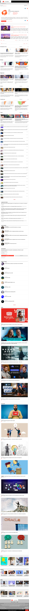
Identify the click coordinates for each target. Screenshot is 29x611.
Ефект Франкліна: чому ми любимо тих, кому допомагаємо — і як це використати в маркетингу (4, 596)
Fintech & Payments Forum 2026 (9, 273)
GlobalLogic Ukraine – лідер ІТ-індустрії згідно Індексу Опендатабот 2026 (11, 165)
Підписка (28, 1)
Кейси (1, 580)
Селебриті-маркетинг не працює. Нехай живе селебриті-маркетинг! (18, 27)
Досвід (17, 32)
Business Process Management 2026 (9, 301)
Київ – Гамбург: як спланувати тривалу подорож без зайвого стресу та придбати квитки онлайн (13, 191)
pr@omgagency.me (15, 13)
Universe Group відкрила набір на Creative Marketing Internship (10, 159)
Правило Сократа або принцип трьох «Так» (19, 596)
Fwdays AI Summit (7, 268)
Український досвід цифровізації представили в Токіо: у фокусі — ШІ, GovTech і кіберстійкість (13, 156)
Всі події (14, 305)
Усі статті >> (21, 60)
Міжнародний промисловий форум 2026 (10, 292)
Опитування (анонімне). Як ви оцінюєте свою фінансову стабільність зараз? (12, 250)
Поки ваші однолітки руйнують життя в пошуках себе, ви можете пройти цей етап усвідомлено (11, 596)
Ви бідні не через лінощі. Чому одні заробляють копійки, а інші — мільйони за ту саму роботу (13, 514)
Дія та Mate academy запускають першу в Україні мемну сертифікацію (11, 194)
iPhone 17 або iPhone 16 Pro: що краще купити (4, 575)
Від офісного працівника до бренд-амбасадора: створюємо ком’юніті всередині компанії (19, 35)
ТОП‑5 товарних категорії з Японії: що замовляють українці (9, 153)
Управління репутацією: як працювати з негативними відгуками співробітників (11, 551)
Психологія (2, 590)
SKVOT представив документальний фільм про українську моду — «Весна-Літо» (11, 362)
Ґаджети (2, 570)
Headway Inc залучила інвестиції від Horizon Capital (9, 188)
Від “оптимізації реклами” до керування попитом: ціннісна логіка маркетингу (11, 458)
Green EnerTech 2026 (7, 278)
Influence (15, 32)
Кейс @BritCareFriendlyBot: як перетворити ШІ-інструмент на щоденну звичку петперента (4, 586)
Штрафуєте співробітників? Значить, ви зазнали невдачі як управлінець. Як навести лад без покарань (13, 477)
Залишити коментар (3, 257)
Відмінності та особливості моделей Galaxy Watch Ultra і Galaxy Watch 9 (11, 575)
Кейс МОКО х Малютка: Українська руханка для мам (9, 147)
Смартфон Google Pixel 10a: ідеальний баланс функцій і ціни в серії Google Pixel (19, 575)
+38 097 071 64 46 (15, 12)
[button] (28, 47)
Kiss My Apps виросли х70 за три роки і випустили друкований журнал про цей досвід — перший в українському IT (15, 168)
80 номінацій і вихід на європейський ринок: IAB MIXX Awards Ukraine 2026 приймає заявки (13, 150)
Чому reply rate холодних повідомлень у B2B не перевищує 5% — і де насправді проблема (11, 586)
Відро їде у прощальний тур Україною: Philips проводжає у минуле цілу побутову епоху (12, 197)
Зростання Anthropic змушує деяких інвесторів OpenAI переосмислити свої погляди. (12, 221)
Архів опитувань (3, 258)
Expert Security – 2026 (7, 287)
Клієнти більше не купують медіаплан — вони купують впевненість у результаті (11, 439)
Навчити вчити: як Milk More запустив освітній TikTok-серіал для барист (10, 399)
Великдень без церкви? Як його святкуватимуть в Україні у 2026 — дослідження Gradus (13, 162)
